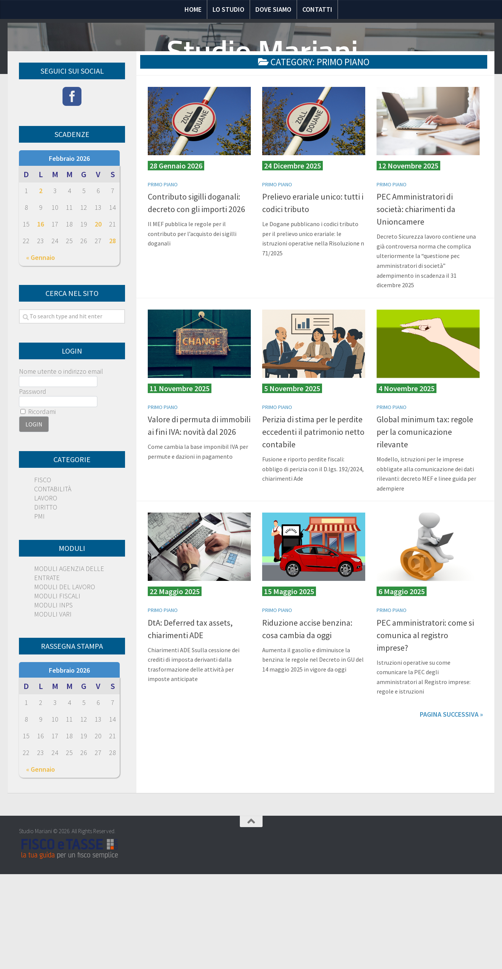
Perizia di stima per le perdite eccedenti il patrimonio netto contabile (313, 530)
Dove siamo (273, 9)
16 (40, 322)
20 (98, 322)
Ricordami (38, 510)
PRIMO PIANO (163, 283)
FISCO (42, 578)
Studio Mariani (262, 51)
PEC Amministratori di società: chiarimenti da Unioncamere (416, 308)
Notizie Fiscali (167, 135)
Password (32, 490)
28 (112, 339)
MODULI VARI (53, 712)
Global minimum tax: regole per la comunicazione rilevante (425, 530)
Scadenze (344, 135)
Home (193, 9)
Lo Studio (228, 9)
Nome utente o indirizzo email (61, 470)
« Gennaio (40, 356)
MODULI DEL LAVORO (64, 685)
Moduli (302, 135)
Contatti (317, 9)
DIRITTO (45, 605)
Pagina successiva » (451, 813)
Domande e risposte (241, 135)
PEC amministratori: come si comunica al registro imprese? (425, 733)
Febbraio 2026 (69, 257)
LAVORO (45, 596)
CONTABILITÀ (52, 587)
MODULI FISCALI (57, 694)
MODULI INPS (53, 703)
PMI (39, 614)
